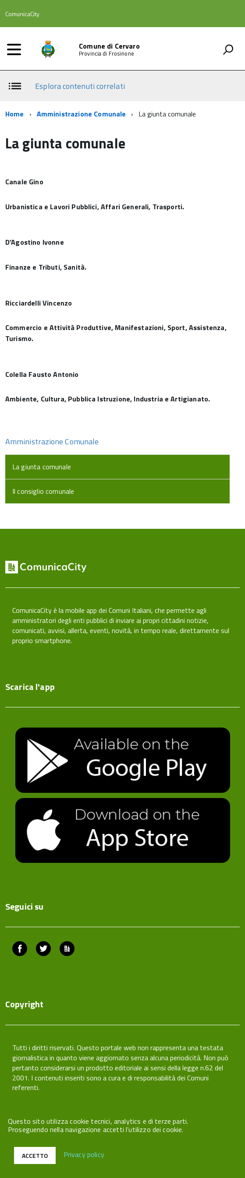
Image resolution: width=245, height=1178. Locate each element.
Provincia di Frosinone (106, 53)
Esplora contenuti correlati (79, 86)
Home (14, 114)
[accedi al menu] (14, 49)
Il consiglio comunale (43, 491)
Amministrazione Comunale (81, 114)
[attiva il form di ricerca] (228, 49)
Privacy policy (84, 1155)
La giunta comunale (41, 466)
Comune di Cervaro (109, 45)
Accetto (35, 1155)
